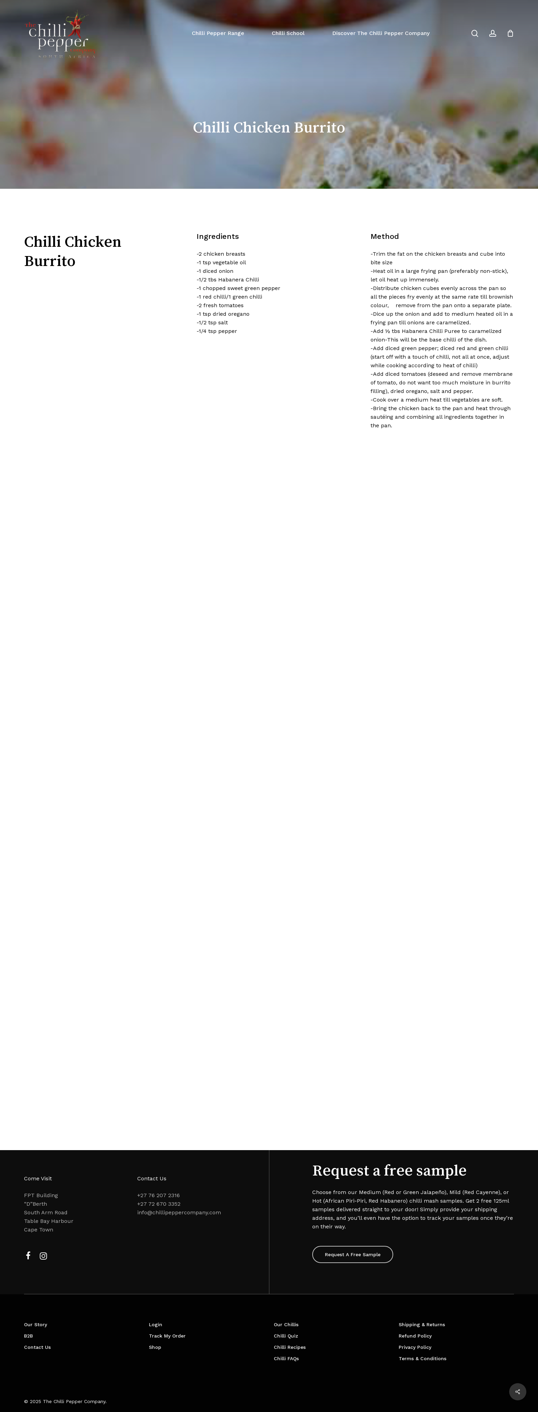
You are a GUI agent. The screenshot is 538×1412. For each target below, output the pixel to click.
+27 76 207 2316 (158, 1195)
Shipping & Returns (422, 1324)
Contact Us (37, 1347)
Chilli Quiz (286, 1336)
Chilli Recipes (290, 1347)
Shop (155, 1347)
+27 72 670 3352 (158, 1204)
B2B (28, 1336)
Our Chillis (286, 1324)
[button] (352, 1254)
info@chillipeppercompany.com (179, 1212)
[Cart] (510, 33)
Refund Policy (415, 1336)
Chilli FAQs (286, 1358)
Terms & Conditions (422, 1358)
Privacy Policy (415, 1347)
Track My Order (167, 1336)
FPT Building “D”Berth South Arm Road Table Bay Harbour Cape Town (48, 1212)
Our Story (35, 1324)
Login (155, 1324)
